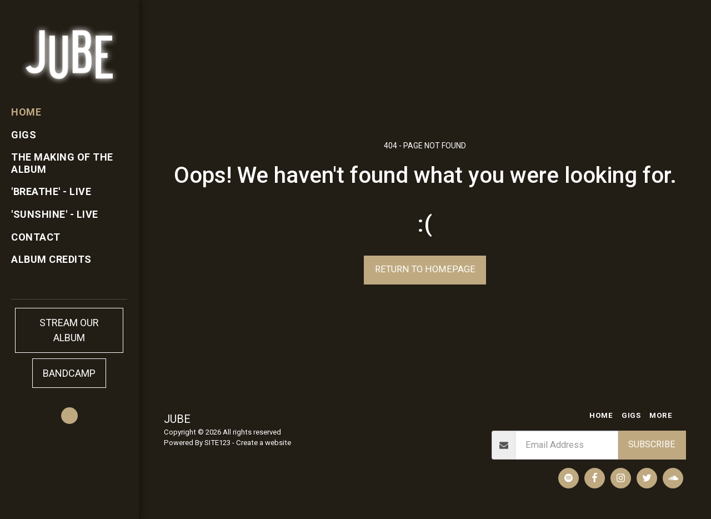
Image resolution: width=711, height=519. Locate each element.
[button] (69, 415)
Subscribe (651, 444)
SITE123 (217, 442)
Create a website (263, 442)
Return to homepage (425, 269)
